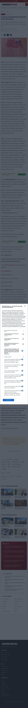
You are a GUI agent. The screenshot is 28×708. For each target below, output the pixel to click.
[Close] (25, 306)
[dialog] (14, 354)
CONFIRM (8, 400)
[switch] (23, 334)
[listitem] (14, 331)
